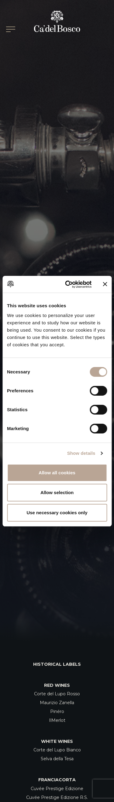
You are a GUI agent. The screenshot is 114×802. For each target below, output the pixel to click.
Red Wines (57, 685)
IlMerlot (57, 720)
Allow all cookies (57, 472)
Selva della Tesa (57, 758)
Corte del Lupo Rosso (57, 694)
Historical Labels (57, 664)
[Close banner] (105, 284)
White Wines (57, 741)
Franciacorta (57, 779)
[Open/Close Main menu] (10, 29)
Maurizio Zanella (57, 702)
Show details (81, 453)
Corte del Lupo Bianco (57, 750)
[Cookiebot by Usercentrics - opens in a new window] (68, 284)
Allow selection (57, 492)
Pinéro (57, 711)
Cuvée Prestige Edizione (57, 788)
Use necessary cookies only (56, 512)
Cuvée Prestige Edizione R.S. (57, 797)
